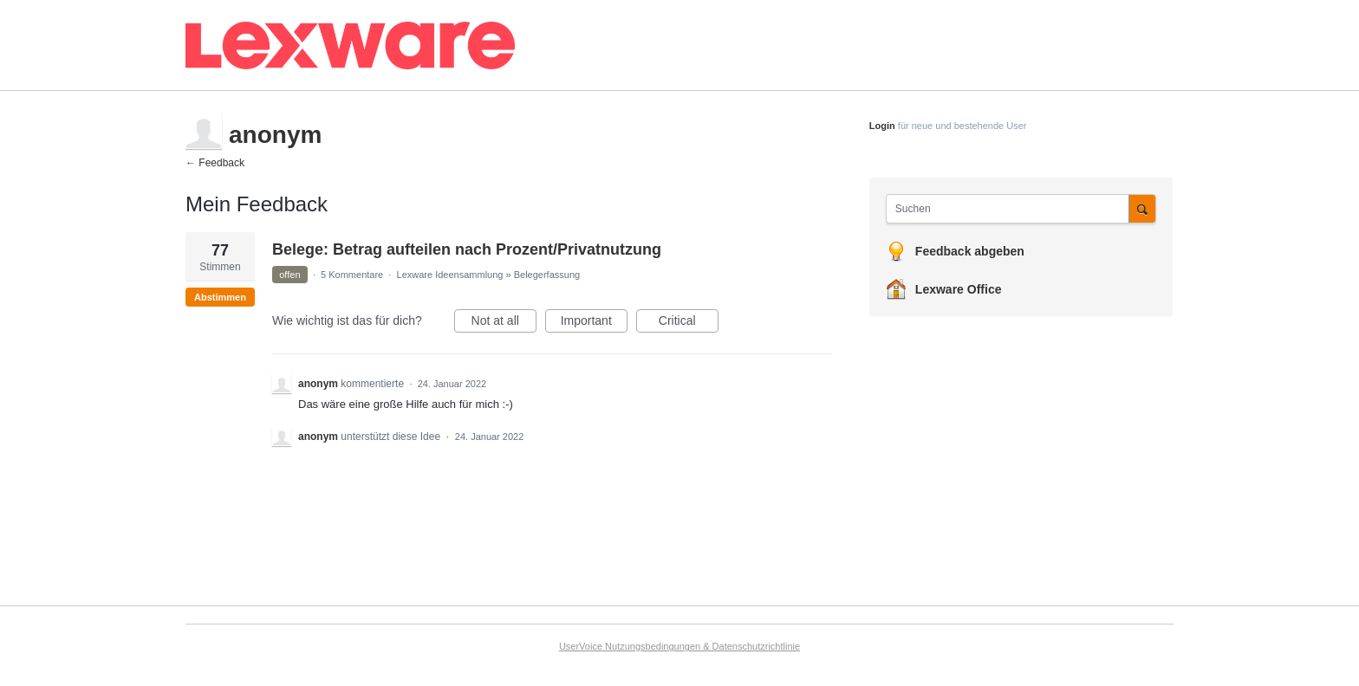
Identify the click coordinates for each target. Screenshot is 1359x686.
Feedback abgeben (969, 251)
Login (882, 125)
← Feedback (214, 163)
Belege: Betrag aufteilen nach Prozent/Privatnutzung (466, 249)
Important (594, 323)
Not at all (503, 323)
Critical (689, 323)
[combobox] (1011, 209)
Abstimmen (220, 297)
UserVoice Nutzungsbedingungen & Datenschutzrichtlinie (679, 646)
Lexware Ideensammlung (450, 274)
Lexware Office (958, 289)
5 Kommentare (352, 274)
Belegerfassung (547, 274)
